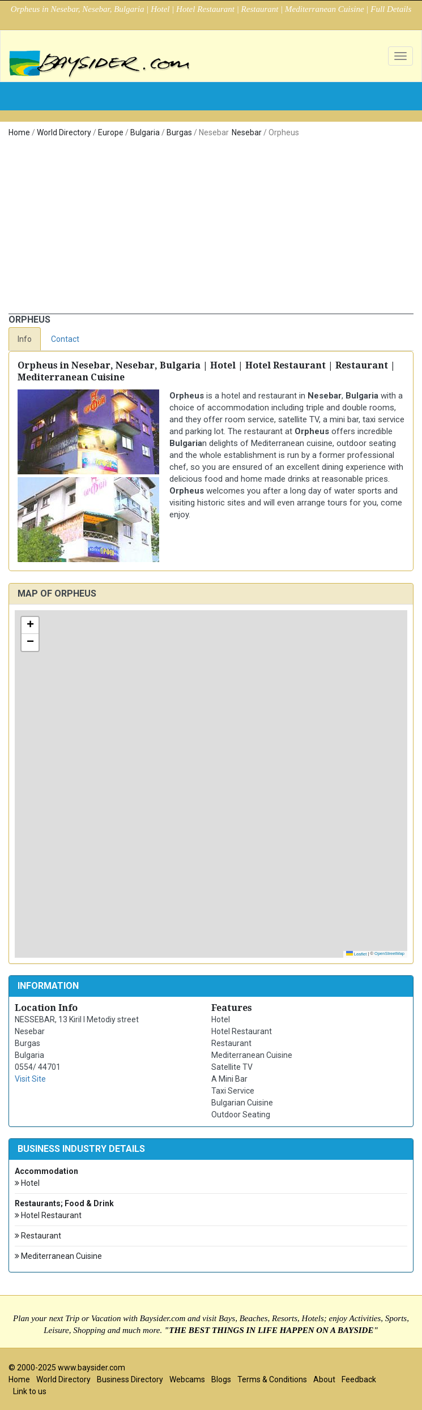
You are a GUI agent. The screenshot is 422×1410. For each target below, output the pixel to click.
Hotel (27, 1183)
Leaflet (356, 954)
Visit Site (30, 1078)
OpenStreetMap (389, 953)
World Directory (64, 132)
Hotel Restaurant (48, 1216)
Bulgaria (145, 132)
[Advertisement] (211, 228)
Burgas (179, 132)
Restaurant (38, 1236)
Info (25, 339)
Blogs (221, 1379)
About (324, 1379)
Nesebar (247, 132)
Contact (65, 339)
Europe (110, 132)
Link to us (29, 1391)
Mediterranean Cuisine (58, 1256)
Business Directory (130, 1379)
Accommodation (46, 1171)
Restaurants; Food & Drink (64, 1203)
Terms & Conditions (272, 1379)
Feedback (359, 1379)
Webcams (187, 1379)
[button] (30, 625)
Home (19, 132)
